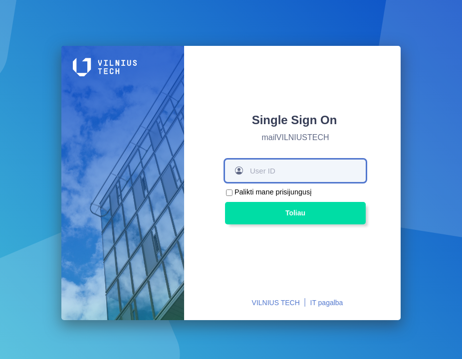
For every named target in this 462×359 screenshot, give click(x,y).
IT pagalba (326, 303)
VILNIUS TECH (276, 303)
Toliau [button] (295, 213)
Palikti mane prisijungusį (272, 192)
